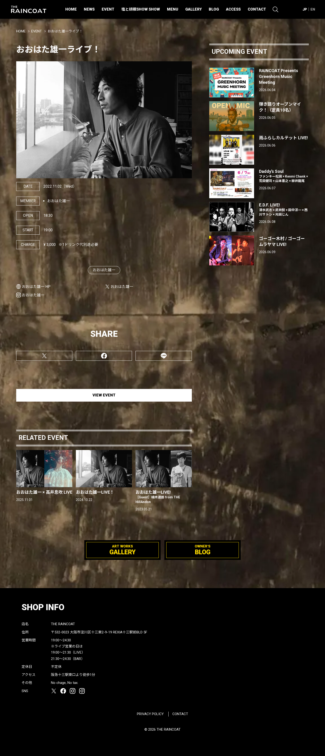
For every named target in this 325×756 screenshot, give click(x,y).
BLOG (214, 9)
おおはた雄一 (104, 270)
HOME (71, 9)
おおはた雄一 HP (36, 286)
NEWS (89, 9)
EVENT (108, 9)
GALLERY (193, 9)
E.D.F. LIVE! (284, 209)
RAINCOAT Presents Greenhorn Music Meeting (278, 76)
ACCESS (233, 9)
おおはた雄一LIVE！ (95, 492)
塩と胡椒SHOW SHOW (140, 9)
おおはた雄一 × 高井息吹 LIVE (44, 492)
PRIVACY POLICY (150, 714)
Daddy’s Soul (284, 176)
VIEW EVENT (104, 395)
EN (312, 9)
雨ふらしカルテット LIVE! (283, 137)
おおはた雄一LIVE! (163, 497)
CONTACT (257, 9)
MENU (172, 9)
